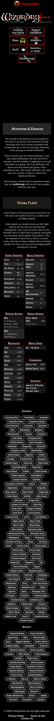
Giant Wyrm (11, 471)
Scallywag (42, 575)
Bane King (13, 637)
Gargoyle (42, 459)
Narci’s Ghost (36, 687)
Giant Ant (28, 463)
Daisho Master (17, 442)
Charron (44, 646)
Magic (7, 382)
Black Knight (39, 637)
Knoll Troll (17, 513)
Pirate (30, 542)
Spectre (11, 591)
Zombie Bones (41, 616)
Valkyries (11, 604)
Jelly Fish (18, 500)
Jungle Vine (31, 364)
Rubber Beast (12, 575)
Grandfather (36, 475)
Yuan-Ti (25, 616)
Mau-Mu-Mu (17, 683)
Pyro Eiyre (36, 558)
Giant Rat (36, 467)
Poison (7, 394)
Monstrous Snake (17, 533)
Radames (29, 562)
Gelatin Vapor (11, 463)
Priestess (36, 554)
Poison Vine (17, 550)
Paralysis (8, 390)
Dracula (9, 654)
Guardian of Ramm (14, 484)
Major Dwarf (18, 521)
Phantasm (39, 538)
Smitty (44, 695)
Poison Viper (35, 550)
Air (5, 351)
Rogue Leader (17, 571)
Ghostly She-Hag (17, 662)
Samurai (28, 575)
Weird (27, 608)
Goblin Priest (41, 471)
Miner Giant (17, 529)
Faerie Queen (41, 654)
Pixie (9, 546)
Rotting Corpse (36, 571)
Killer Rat (37, 504)
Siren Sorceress (40, 583)
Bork (8, 642)
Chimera (41, 434)
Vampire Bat (27, 604)
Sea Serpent (14, 579)
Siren (24, 583)
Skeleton (12, 587)
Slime (42, 587)
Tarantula (10, 596)
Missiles (8, 386)
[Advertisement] (27, 88)
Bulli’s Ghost (41, 642)
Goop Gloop (15, 666)
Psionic (7, 399)
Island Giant (12, 496)
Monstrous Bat (34, 529)
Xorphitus (27, 700)
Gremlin (36, 480)
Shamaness (11, 583)
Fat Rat (18, 658)
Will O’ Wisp (13, 612)
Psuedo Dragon (19, 558)
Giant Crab (43, 463)
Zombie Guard (26, 620)
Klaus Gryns (16, 675)
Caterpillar (29, 646)
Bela (25, 637)
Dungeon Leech (18, 451)
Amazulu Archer (16, 422)
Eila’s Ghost (24, 654)
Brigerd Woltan (23, 642)
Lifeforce (8, 373)
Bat (12, 430)
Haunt (32, 484)
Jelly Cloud (41, 496)
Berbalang (24, 430)
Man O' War (35, 521)
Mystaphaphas (17, 687)
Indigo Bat (43, 492)
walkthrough (19, 184)
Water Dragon (12, 608)
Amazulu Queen (17, 633)
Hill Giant (27, 488)
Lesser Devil (12, 517)
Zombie (40, 700)
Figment (29, 455)
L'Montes (11, 679)
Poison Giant (23, 546)
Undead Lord (36, 600)
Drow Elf (41, 446)
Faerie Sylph (14, 455)
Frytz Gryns (33, 658)
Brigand (38, 430)
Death (7, 360)
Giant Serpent (37, 662)
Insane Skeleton (37, 671)
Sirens (32, 695)
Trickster (25, 596)
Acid (6, 347)
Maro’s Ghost (40, 679)
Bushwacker (13, 434)
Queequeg (19, 691)
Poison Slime (41, 546)
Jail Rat (27, 496)
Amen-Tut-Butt (36, 633)
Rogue (37, 567)
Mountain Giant (37, 533)
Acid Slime (29, 417)
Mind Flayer (34, 525)
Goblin (26, 471)
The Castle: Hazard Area (32, 389)
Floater (42, 455)
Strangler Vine (38, 591)
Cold (6, 356)
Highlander (12, 488)
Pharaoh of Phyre (14, 542)
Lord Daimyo (41, 517)
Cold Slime (17, 438)
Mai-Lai (24, 679)
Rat (41, 562)
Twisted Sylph (40, 596)
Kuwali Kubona (35, 675)
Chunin (28, 434)
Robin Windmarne (15, 695)
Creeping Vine (34, 438)
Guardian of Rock (35, 666)
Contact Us (27, 718)
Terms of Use (38, 716)
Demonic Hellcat (17, 650)
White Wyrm (41, 608)
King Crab (16, 509)
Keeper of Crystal (20, 504)
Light (6, 377)
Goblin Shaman (18, 475)
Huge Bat (41, 488)
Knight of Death (34, 509)
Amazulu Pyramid (34, 385)
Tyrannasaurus (18, 600)
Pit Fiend (43, 542)
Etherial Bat (36, 451)
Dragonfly (26, 446)
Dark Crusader (36, 442)
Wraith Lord (10, 616)
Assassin (28, 426)
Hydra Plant (32, 368)
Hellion (44, 484)
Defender (12, 446)
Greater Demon (20, 480)
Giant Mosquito (19, 467)
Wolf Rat (29, 612)
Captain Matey (12, 646)
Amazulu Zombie (36, 422)
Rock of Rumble (21, 567)
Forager (10, 459)
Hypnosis (8, 369)
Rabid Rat (15, 562)
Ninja (27, 538)
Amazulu (44, 417)
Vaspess (42, 604)
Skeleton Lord (28, 587)
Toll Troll (13, 700)
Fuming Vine (26, 459)
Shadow (41, 579)
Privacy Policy (16, 716)
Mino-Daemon (35, 683)
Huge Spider (10, 492)
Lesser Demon (34, 513)
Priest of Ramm (19, 554)
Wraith (42, 612)
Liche (26, 517)
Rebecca (34, 691)
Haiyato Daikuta (16, 671)
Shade (28, 579)
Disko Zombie (37, 650)
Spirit (23, 591)
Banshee (43, 426)
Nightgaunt (14, 538)
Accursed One (11, 417)
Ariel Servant (13, 426)
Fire (6, 364)
